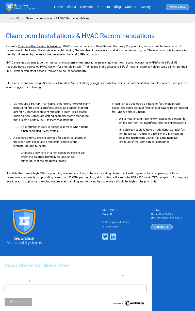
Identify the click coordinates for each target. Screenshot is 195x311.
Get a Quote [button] (177, 6)
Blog (117, 7)
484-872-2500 (166, 214)
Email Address (17, 281)
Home (58, 7)
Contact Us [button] (161, 226)
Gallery (146, 7)
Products (103, 7)
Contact (130, 7)
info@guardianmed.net (170, 217)
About (71, 7)
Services (86, 7)
